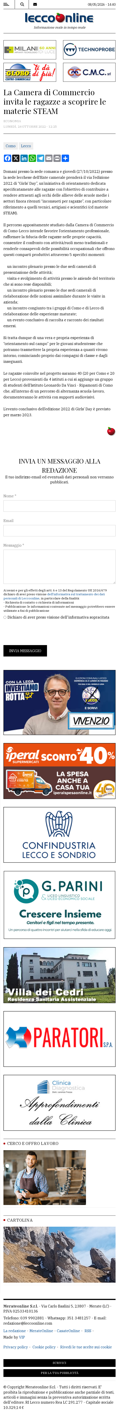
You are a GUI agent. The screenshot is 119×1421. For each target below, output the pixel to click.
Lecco (26, 146)
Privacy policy (15, 1347)
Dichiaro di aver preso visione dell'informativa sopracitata (58, 617)
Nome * (9, 496)
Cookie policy (44, 1347)
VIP (22, 1337)
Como (11, 146)
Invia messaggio (25, 651)
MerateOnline (41, 1331)
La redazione (14, 1331)
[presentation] (38, 632)
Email (8, 520)
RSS (88, 1331)
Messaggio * (13, 545)
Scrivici (59, 1363)
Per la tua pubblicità (59, 1373)
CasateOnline (68, 1331)
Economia (12, 121)
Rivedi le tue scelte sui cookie (86, 1347)
